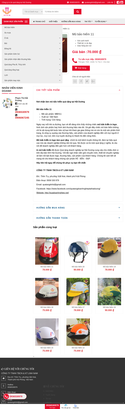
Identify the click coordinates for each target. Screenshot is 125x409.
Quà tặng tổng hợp (11, 70)
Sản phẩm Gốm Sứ (12, 54)
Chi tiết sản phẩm (48, 90)
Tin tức (88, 21)
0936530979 (73, 2)
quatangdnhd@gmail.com (93, 2)
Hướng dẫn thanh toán (52, 218)
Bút (5, 43)
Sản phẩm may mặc (12, 80)
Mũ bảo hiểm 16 (109, 326)
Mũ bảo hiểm (9, 27)
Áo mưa (7, 33)
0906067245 (22, 117)
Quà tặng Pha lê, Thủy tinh (15, 65)
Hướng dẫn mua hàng (71, 21)
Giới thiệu (53, 21)
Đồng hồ (7, 49)
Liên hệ (110, 2)
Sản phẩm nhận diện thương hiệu (17, 59)
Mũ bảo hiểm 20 (78, 285)
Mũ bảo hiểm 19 (109, 285)
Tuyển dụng (100, 21)
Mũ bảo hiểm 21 (47, 285)
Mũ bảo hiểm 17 (78, 326)
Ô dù (6, 38)
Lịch (6, 75)
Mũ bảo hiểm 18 (47, 326)
